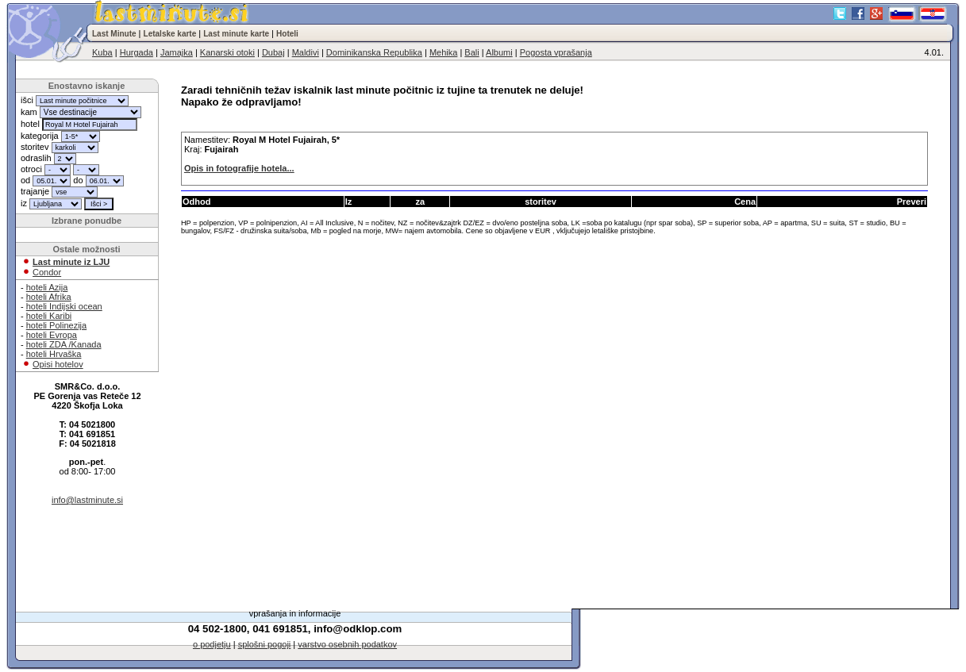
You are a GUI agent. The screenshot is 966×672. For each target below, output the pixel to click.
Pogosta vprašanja (556, 52)
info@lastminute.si (87, 500)
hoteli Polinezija (56, 325)
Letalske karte (170, 33)
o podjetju (212, 644)
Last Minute (114, 33)
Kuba (102, 52)
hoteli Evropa (51, 335)
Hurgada (136, 52)
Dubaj (273, 52)
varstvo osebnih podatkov (347, 644)
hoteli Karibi (48, 316)
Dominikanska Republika (374, 52)
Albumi (499, 52)
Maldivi (305, 52)
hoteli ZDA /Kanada (64, 344)
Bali (471, 52)
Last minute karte (236, 33)
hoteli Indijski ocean (64, 306)
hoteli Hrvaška (54, 354)
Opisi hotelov (58, 364)
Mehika (443, 52)
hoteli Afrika (48, 296)
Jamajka (176, 52)
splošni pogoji (264, 644)
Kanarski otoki (227, 52)
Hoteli (287, 33)
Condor (47, 272)
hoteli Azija (47, 287)
